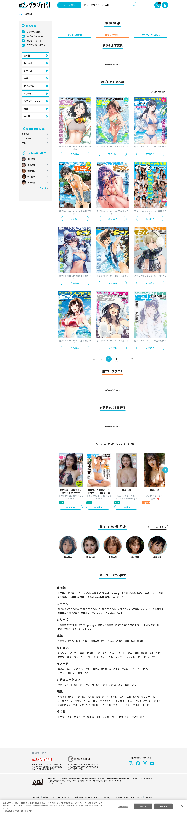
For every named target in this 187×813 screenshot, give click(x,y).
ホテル (109, 685)
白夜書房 (99, 597)
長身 (154, 653)
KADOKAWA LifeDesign (108, 593)
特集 (23, 142)
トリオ (77, 685)
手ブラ (65, 716)
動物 (124, 716)
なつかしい (118, 669)
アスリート (122, 704)
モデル (117, 697)
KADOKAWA (90, 593)
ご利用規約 (35, 797)
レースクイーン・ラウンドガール (78, 700)
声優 (132, 697)
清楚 (64, 673)
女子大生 (148, 697)
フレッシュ (83, 657)
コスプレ (66, 641)
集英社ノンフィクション (92, 613)
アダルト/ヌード (140, 704)
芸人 (105, 704)
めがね (114, 641)
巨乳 (86, 653)
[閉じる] (182, 806)
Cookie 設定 (106, 797)
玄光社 (124, 593)
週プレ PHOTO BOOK (68, 609)
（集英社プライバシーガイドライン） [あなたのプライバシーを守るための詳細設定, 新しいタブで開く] (18, 810)
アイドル (86, 697)
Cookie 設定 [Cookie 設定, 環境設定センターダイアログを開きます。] (123, 806)
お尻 (101, 653)
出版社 (27, 55)
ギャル (150, 657)
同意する (163, 806)
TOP (20, 14)
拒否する (143, 806)
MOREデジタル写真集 (126, 609)
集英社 (139, 593)
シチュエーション (32, 101)
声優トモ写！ (64, 629)
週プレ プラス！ (34, 40)
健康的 (65, 657)
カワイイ (138, 669)
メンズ (109, 716)
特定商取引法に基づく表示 (86, 797)
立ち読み (74, 153)
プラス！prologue (87, 625)
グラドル (67, 697)
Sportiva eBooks (114, 613)
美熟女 (99, 669)
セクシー (158, 669)
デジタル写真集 (34, 31)
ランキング (26, 138)
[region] (93, 806)
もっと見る (158, 527)
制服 (82, 641)
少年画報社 (63, 597)
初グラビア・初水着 (87, 716)
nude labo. (87, 629)
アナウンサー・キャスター (117, 700)
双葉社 (108, 597)
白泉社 (90, 597)
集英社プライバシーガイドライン (57, 797)
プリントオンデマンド (147, 625)
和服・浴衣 (133, 641)
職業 (26, 108)
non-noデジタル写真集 (149, 609)
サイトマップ (150, 797)
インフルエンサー (148, 700)
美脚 (140, 653)
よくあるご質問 (120, 797)
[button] (165, 470)
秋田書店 (62, 593)
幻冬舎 (132, 593)
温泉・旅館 (127, 685)
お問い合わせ (136, 797)
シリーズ (28, 70)
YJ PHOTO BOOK (88, 609)
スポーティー (103, 657)
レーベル (28, 63)
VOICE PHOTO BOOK (124, 625)
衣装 (26, 78)
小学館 (159, 593)
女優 (102, 697)
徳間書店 (81, 597)
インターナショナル (128, 657)
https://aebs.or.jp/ (54, 783)
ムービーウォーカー (123, 597)
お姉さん (82, 669)
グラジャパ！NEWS (36, 45)
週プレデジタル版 (35, 36)
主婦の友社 (149, 593)
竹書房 (73, 597)
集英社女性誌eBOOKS (68, 613)
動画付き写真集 (105, 625)
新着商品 (25, 134)
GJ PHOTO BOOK (106, 609)
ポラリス (76, 629)
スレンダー (68, 653)
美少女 (65, 669)
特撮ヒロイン (68, 704)
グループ (93, 685)
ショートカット (121, 653)
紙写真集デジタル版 (67, 625)
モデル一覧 (41, 188)
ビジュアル (29, 85)
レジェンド (89, 704)
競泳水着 (98, 641)
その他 (27, 116)
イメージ (28, 93)
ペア (63, 685)
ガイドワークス (75, 593)
